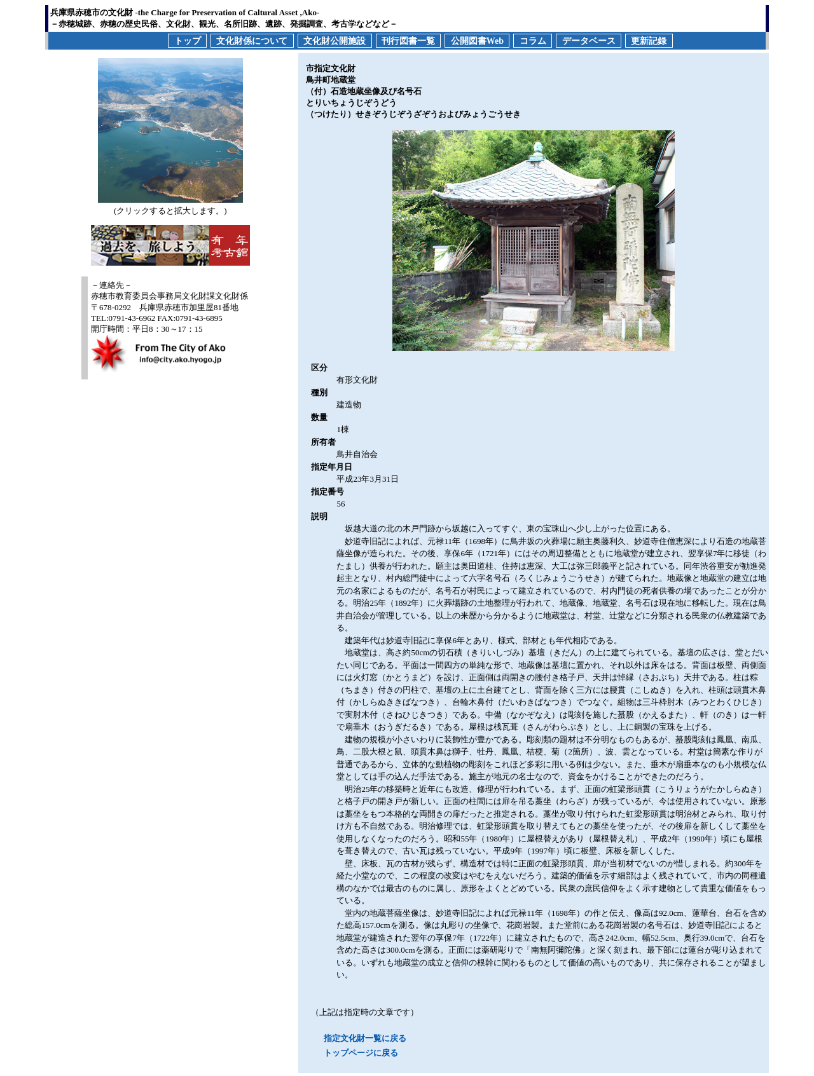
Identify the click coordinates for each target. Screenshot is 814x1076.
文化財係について (251, 40)
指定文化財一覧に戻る (365, 1038)
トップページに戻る (361, 1053)
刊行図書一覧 (408, 40)
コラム (533, 40)
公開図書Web (477, 40)
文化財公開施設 (334, 40)
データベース (589, 40)
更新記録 (648, 40)
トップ (187, 40)
